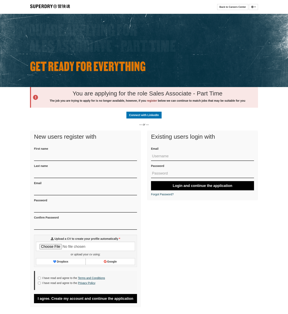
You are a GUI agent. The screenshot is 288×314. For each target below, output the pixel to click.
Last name (41, 166)
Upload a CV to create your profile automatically (85, 238)
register (152, 100)
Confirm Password (46, 217)
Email (154, 148)
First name (41, 148)
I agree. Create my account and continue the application (85, 299)
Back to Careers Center (232, 7)
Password (157, 166)
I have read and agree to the (71, 278)
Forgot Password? (162, 194)
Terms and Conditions (91, 278)
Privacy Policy (86, 283)
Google (110, 261)
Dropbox (60, 261)
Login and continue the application (202, 186)
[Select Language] (253, 7)
